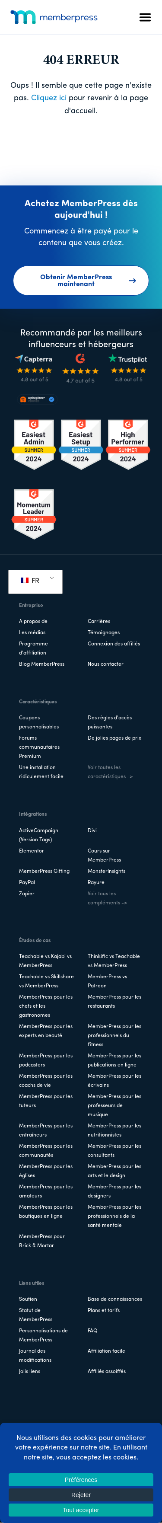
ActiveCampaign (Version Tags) (38, 835)
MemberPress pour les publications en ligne (114, 1061)
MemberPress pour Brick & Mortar (42, 1241)
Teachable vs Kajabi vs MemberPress (45, 961)
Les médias (32, 632)
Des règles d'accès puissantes (110, 722)
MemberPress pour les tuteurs (46, 1101)
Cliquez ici (49, 98)
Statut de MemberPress (35, 1315)
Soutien (28, 1299)
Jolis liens (29, 1371)
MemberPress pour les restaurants (114, 1002)
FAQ (93, 1331)
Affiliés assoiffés (107, 1371)
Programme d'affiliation (33, 649)
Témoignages (104, 632)
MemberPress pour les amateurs (46, 1192)
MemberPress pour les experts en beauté (46, 1031)
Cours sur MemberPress (104, 856)
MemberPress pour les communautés (46, 1151)
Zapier (27, 894)
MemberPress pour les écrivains (114, 1081)
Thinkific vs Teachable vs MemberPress (114, 961)
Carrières (99, 621)
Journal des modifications (35, 1356)
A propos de (33, 621)
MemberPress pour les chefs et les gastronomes (46, 1006)
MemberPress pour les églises (46, 1171)
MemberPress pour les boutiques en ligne (46, 1212)
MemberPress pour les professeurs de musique (114, 1106)
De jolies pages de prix (114, 738)
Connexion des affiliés (114, 644)
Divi (92, 830)
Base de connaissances (115, 1299)
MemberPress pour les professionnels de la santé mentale (114, 1216)
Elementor (31, 851)
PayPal (27, 882)
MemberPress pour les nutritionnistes (114, 1131)
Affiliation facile (106, 1351)
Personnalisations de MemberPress (43, 1335)
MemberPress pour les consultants (114, 1151)
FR (30, 581)
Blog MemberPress (41, 664)
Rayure (96, 882)
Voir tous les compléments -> (107, 898)
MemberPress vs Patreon (107, 981)
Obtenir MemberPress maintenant (88, 281)
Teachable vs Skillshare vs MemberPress (46, 981)
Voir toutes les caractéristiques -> (110, 772)
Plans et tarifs (104, 1310)
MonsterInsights (106, 871)
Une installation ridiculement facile (41, 772)
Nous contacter (106, 664)
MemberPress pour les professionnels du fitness (114, 1035)
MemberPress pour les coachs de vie (46, 1081)
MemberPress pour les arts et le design (114, 1171)
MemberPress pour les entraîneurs (46, 1131)
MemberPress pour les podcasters (46, 1061)
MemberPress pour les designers (114, 1192)
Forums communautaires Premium (39, 747)
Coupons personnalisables (39, 722)
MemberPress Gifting (44, 871)
